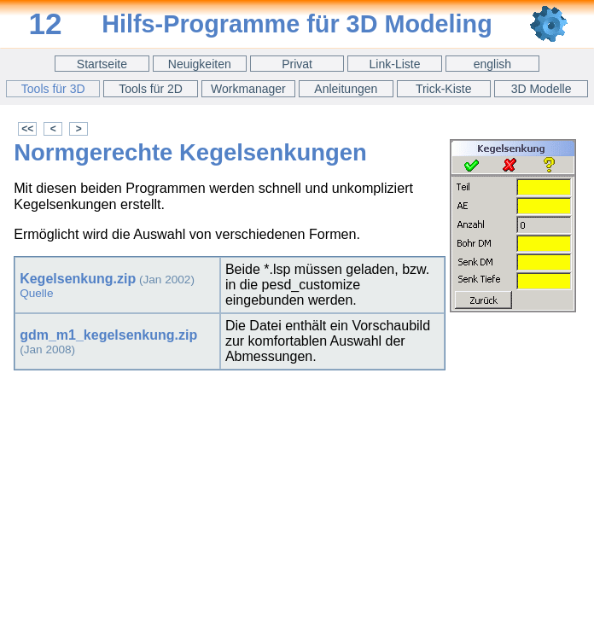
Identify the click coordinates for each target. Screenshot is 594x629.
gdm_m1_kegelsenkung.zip (108, 335)
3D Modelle (541, 89)
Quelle (36, 293)
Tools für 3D (53, 89)
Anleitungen (345, 89)
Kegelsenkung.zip (78, 278)
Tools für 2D (151, 89)
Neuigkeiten (199, 64)
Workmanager (248, 89)
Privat (297, 64)
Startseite (102, 64)
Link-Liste (395, 64)
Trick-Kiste (444, 89)
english (492, 64)
